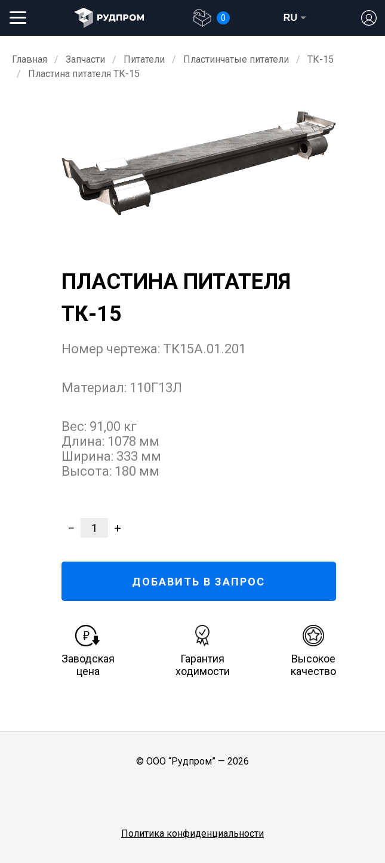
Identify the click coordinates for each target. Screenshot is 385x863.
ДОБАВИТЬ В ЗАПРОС (198, 581)
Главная (29, 59)
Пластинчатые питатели (236, 59)
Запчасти (85, 59)
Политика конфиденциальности (192, 833)
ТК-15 (320, 59)
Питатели (144, 59)
